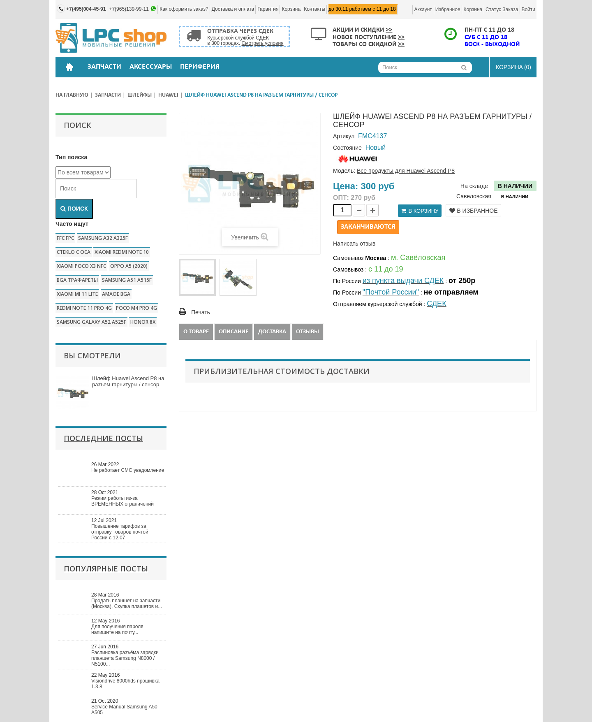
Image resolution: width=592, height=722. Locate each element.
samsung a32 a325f (103, 237)
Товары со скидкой (369, 44)
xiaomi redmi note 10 (122, 251)
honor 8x (142, 321)
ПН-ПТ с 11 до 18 (489, 30)
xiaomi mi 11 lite (77, 293)
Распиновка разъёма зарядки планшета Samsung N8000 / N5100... (125, 658)
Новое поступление (369, 37)
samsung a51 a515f (127, 279)
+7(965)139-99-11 (129, 9)
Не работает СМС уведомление (127, 470)
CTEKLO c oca (73, 251)
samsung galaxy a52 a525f (91, 321)
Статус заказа (502, 9)
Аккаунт (423, 9)
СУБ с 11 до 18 (486, 37)
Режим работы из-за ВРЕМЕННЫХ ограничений (122, 501)
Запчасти (108, 95)
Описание (233, 332)
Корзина (291, 9)
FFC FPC (65, 237)
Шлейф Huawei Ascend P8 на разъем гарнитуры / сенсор (128, 381)
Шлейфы (139, 95)
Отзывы (307, 332)
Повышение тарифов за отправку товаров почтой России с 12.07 (119, 532)
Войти (528, 9)
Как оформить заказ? (184, 9)
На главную (72, 95)
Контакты (314, 9)
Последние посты (103, 438)
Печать (200, 312)
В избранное (473, 210)
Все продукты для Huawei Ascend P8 (406, 170)
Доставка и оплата (233, 9)
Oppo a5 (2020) (129, 265)
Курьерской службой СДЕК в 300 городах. (245, 40)
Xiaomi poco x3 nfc (81, 265)
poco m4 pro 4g (136, 307)
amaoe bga (116, 293)
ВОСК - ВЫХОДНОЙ (492, 44)
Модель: (344, 170)
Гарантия (267, 9)
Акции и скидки (362, 30)
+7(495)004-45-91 (86, 9)
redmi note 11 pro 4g (84, 307)
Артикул (343, 136)
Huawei (168, 95)
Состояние (347, 147)
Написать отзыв (354, 243)
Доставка (272, 332)
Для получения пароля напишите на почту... (117, 629)
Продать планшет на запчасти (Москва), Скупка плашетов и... (126, 603)
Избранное (447, 9)
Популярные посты (106, 568)
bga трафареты (77, 279)
